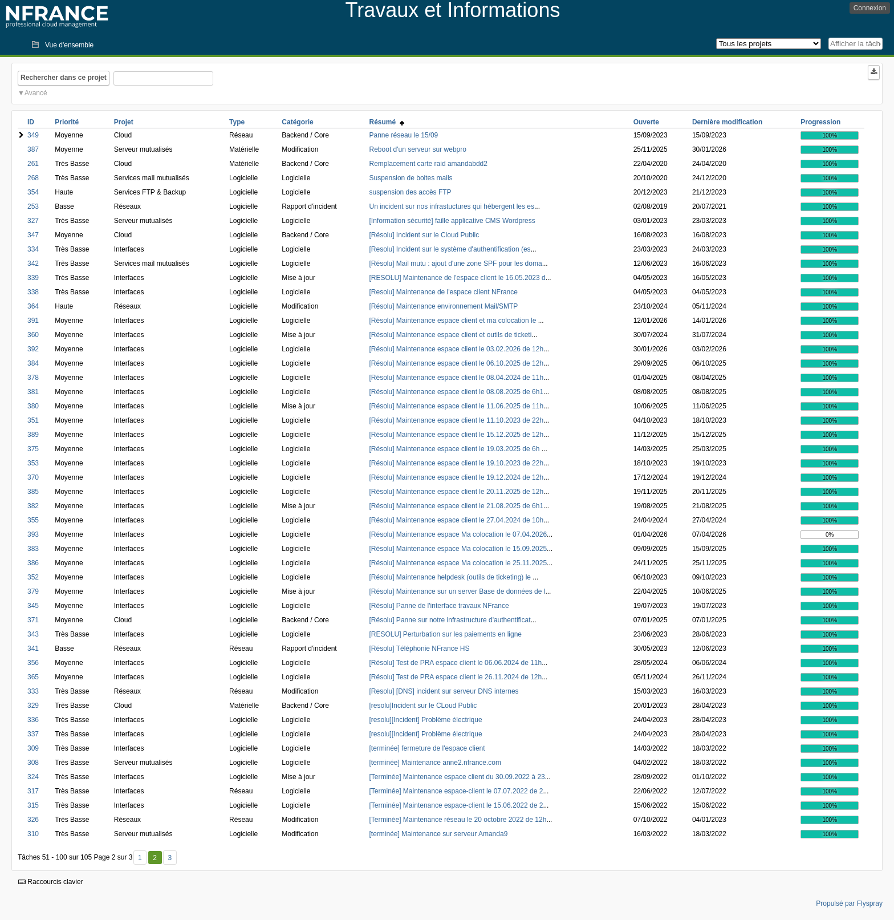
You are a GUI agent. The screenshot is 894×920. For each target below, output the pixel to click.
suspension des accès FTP (410, 192)
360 (33, 335)
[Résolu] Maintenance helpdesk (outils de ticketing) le (451, 577)
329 (33, 706)
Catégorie (297, 122)
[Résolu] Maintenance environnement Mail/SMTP (443, 306)
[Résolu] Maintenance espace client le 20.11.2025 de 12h (456, 492)
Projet (123, 122)
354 (33, 192)
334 (33, 249)
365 (33, 677)
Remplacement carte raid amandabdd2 (428, 164)
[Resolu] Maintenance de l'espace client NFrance (443, 292)
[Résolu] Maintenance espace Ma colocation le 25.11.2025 (458, 563)
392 (33, 349)
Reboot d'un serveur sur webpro (417, 149)
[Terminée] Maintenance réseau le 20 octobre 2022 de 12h (458, 820)
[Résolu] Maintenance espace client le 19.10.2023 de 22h (456, 463)
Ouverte (646, 122)
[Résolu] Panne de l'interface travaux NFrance (439, 606)
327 (33, 221)
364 (33, 306)
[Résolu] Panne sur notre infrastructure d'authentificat (450, 620)
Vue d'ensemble (69, 45)
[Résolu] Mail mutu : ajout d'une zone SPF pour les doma (455, 264)
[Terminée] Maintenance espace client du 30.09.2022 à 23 (457, 777)
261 (33, 164)
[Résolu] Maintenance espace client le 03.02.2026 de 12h (456, 349)
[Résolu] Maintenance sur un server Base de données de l (457, 591)
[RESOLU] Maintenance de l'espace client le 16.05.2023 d (457, 278)
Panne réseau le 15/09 (403, 135)
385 (33, 492)
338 (33, 292)
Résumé (386, 122)
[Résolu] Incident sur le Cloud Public (424, 235)
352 (33, 577)
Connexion (870, 8)
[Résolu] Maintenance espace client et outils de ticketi (450, 335)
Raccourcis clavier (50, 882)
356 (33, 663)
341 (33, 648)
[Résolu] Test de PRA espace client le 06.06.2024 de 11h (455, 663)
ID (30, 122)
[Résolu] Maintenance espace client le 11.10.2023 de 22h (456, 420)
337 (33, 734)
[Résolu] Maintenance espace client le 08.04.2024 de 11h (456, 378)
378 (33, 378)
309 (33, 748)
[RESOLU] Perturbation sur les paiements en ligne (445, 634)
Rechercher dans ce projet (64, 78)
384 (33, 363)
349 (33, 135)
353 (33, 463)
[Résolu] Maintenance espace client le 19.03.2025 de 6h (455, 449)
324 (33, 777)
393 (33, 534)
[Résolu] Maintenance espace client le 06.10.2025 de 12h (456, 363)
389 (33, 435)
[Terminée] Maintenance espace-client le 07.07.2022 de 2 (456, 791)
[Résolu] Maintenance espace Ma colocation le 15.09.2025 (458, 549)
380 (33, 406)
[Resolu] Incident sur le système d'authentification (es (450, 249)
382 (33, 506)
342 (33, 264)
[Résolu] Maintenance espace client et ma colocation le (453, 321)
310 (33, 834)
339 (33, 278)
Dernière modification (727, 122)
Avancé (36, 93)
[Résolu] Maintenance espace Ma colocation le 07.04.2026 (458, 534)
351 (33, 420)
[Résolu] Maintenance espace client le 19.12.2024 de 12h (456, 477)
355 (33, 520)
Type (237, 122)
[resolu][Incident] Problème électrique (425, 720)
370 (33, 477)
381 (33, 392)
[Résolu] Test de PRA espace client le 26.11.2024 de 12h (455, 677)
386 (33, 563)
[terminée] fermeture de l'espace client (427, 748)
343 (33, 634)
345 (33, 606)
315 (33, 805)
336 (33, 720)
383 (33, 549)
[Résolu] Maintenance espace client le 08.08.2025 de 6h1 (456, 392)
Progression (820, 122)
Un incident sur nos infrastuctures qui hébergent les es (452, 206)
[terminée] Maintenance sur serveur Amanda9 (438, 834)
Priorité (67, 122)
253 (33, 206)
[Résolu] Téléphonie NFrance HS (419, 648)
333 (33, 691)
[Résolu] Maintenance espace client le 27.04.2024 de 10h (456, 520)
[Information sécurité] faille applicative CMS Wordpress (452, 221)
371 (33, 620)
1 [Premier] (140, 858)
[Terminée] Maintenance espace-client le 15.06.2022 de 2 (456, 805)
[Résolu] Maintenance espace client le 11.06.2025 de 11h (456, 406)
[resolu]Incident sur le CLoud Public (423, 706)
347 (33, 235)
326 (33, 820)
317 (33, 791)
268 (33, 178)
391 (33, 321)
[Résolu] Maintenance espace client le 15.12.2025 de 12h (456, 435)
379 (33, 591)
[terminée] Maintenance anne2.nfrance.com (435, 763)
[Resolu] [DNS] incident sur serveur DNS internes (444, 691)
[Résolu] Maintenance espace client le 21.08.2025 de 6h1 (456, 506)
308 (33, 763)
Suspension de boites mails (411, 178)
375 (33, 449)
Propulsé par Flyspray (849, 903)
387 (33, 149)
